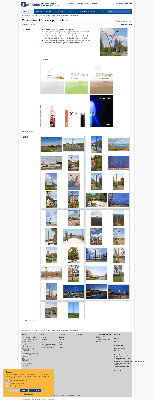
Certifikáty (62, 337)
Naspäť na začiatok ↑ (28, 132)
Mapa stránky (118, 345)
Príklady (33, 24)
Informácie (25, 24)
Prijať (24, 390)
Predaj (39, 11)
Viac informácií (28, 394)
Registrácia (79, 3)
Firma (48, 11)
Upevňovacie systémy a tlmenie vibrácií (29, 340)
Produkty (27, 11)
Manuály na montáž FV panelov (103, 340)
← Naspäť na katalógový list (122, 21)
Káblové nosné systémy (29, 337)
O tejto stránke (118, 370)
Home (24, 15)
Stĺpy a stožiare (39, 15)
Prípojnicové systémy (28, 344)
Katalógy (61, 339)
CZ (131, 3)
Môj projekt (87, 3)
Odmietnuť (13, 390)
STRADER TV (100, 337)
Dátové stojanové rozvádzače (27, 364)
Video (60, 345)
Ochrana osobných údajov (48, 347)
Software (61, 347)
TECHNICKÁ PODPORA (87, 11)
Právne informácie (120, 348)
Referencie (43, 339)
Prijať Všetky (35, 390)
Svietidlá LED (49, 15)
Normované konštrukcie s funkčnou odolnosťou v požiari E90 (30, 354)
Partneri (42, 342)
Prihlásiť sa (71, 3)
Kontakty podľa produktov (48, 345)
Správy (71, 11)
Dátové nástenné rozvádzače (27, 359)
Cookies (116, 350)
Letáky (61, 342)
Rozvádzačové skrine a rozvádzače (29, 349)
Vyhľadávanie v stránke (121, 366)
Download (59, 11)
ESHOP (102, 11)
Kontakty (43, 337)
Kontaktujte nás (121, 3)
